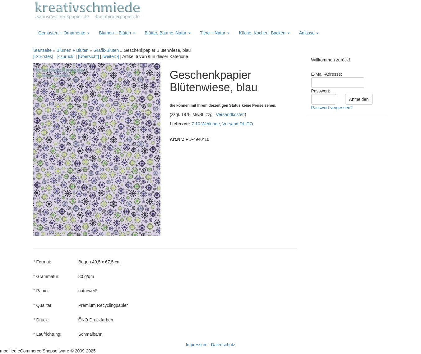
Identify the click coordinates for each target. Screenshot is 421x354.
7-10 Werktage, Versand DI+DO (222, 123)
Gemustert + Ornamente (64, 32)
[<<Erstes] (43, 56)
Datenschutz (223, 344)
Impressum (196, 344)
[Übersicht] (88, 56)
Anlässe (309, 32)
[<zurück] (65, 56)
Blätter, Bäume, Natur (168, 32)
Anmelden (359, 99)
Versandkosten (230, 114)
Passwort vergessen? (332, 107)
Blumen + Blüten (117, 32)
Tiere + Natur (214, 32)
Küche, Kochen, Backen (264, 32)
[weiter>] (110, 56)
